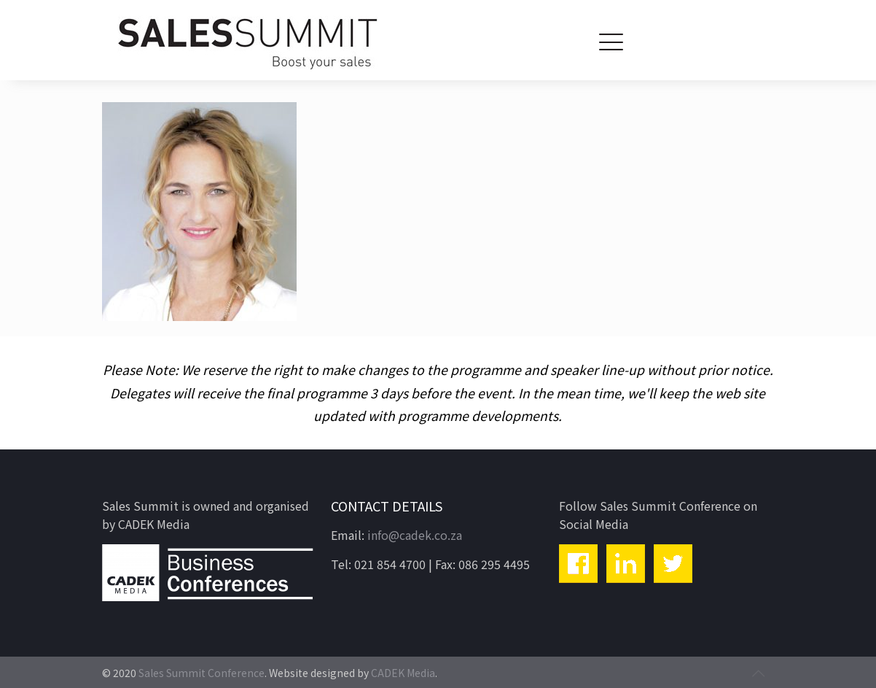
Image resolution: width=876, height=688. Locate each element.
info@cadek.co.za (414, 535)
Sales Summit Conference (201, 672)
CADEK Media (403, 672)
